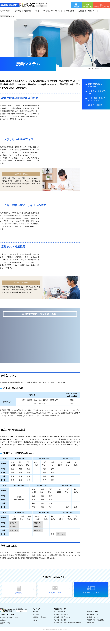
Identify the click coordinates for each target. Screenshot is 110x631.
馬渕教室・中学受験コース (62, 614)
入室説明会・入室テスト (87, 11)
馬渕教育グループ (92, 617)
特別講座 (27, 11)
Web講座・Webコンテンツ (52, 11)
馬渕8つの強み (5, 11)
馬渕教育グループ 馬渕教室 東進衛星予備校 (67, 623)
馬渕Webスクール (92, 611)
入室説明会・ (40, 617)
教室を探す (70, 11)
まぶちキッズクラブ (60, 611)
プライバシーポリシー (7, 614)
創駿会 (7, 16)
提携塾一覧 (90, 623)
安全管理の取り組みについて (9, 617)
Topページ (36, 609)
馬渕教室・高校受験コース (62, 617)
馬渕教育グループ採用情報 (95, 620)
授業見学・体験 (5, 623)
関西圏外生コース (92, 614)
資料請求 (3, 620)
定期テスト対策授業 (95, 105)
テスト (37, 11)
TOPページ (91, 68)
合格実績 (17, 11)
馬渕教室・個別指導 (60, 620)
